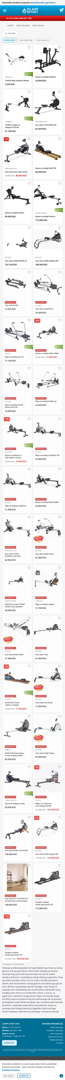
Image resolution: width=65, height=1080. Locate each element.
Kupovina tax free (55, 1036)
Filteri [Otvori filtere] (10, 33)
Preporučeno (9, 40)
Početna (3, 25)
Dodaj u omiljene (29, 47)
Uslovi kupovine (56, 1033)
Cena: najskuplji (43, 40)
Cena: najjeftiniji (26, 40)
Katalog (10, 25)
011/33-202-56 (14, 1027)
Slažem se (24, 1076)
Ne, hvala (8, 1076)
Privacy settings (61, 1076)
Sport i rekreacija (23, 25)
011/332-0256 (12, 18)
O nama (59, 1043)
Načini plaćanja (56, 1027)
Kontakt (9, 1042)
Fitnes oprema (38, 25)
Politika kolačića (56, 1040)
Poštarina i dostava (55, 1030)
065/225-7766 (25, 18)
